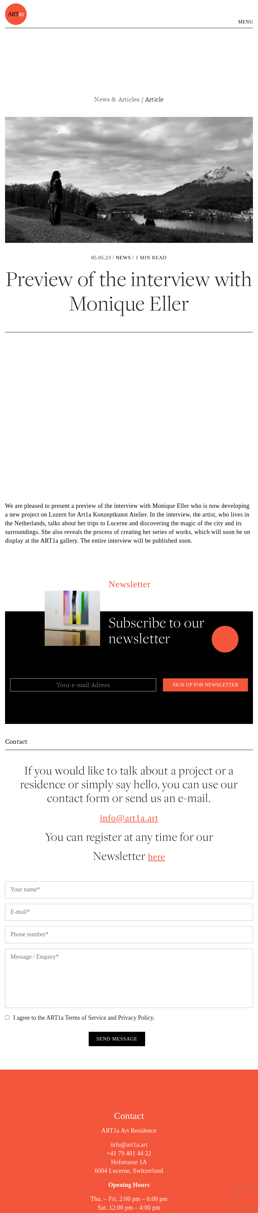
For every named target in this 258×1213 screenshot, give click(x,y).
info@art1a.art (129, 818)
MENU (245, 21)
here (156, 857)
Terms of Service (85, 1017)
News (123, 257)
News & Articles (117, 99)
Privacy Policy (135, 1017)
